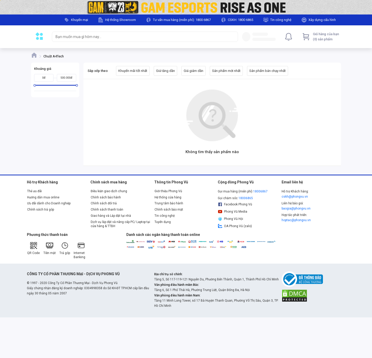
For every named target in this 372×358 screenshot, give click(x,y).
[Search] (232, 36)
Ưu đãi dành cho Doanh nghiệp (49, 203)
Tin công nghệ (164, 216)
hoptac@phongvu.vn (296, 220)
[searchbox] (140, 36)
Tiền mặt (49, 248)
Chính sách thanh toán (107, 209)
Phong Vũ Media (232, 212)
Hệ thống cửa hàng (167, 197)
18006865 (245, 198)
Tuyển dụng (162, 222)
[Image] (186, 7)
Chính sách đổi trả (104, 203)
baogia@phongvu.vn (296, 208)
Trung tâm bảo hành (168, 203)
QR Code (33, 248)
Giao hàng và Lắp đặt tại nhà (111, 216)
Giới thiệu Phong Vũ (168, 191)
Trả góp (64, 248)
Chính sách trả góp (40, 209)
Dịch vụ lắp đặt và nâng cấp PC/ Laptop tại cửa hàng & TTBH (120, 224)
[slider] (35, 85)
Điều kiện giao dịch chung (109, 191)
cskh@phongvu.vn (295, 196)
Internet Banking (79, 250)
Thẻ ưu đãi (34, 191)
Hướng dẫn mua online (43, 197)
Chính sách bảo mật (168, 209)
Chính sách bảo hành (106, 197)
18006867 (260, 191)
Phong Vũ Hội (230, 219)
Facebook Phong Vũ (235, 204)
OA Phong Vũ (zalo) (235, 226)
